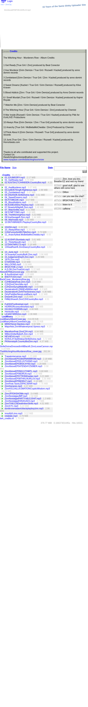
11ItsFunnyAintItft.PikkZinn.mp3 (20, 232)
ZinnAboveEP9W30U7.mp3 (18, 381)
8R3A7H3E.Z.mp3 (14, 267)
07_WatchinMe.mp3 (15, 210)
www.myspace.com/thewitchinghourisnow (23, 159)
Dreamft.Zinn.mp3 (14, 297)
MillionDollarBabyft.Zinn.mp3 (19, 334)
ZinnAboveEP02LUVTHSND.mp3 (21, 361)
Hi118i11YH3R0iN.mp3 (16, 309)
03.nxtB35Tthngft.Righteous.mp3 (21, 190)
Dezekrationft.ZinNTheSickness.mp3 (23, 292)
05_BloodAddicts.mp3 (16, 202)
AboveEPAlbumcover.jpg (12, 272)
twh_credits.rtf (7, 418)
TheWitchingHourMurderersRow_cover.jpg (21, 351)
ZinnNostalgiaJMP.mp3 (16, 396)
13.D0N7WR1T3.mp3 (15, 244)
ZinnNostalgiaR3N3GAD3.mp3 (20, 401)
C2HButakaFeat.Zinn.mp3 (18, 282)
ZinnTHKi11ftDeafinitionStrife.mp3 (21, 403)
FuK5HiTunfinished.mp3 (17, 304)
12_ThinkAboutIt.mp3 (15, 242)
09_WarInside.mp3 (14, 220)
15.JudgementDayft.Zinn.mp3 (19, 257)
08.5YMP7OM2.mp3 (15, 212)
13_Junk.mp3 (12, 252)
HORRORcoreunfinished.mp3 (19, 306)
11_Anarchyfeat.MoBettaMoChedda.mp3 (25, 234)
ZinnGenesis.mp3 (14, 386)
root (2, 5)
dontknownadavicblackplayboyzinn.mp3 (24, 408)
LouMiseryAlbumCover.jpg (13, 319)
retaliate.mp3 (11, 416)
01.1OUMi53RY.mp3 (15, 177)
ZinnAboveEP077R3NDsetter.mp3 (22, 376)
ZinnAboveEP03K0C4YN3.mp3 (20, 364)
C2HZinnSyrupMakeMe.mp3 (19, 287)
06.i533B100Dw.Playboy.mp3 (19, 205)
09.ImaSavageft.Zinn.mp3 (18, 217)
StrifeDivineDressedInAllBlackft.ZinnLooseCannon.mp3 (27, 346)
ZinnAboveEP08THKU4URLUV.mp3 (23, 379)
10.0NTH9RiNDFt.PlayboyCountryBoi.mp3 (26, 222)
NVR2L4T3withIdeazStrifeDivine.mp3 (23, 339)
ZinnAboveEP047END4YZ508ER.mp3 (24, 366)
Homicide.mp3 (12, 311)
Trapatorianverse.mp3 (16, 356)
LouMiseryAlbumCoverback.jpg (15, 321)
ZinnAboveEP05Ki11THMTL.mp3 (21, 371)
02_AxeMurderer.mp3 (15, 187)
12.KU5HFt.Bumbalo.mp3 (17, 239)
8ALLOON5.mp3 (13, 264)
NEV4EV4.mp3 (12, 336)
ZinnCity (8, 5)
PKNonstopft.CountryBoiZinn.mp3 (21, 341)
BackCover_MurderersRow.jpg (15, 279)
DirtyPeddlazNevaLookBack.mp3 (21, 294)
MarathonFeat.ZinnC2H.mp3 (19, 331)
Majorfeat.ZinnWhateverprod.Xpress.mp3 (25, 326)
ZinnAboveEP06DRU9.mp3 (18, 374)
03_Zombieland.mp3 (15, 192)
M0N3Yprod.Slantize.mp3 (17, 324)
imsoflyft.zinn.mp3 (14, 413)
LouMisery (7, 316)
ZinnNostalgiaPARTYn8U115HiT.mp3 (23, 398)
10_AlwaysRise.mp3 (15, 229)
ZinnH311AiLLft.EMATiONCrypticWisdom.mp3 (27, 388)
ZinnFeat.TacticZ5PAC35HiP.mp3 (21, 383)
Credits (13, 51)
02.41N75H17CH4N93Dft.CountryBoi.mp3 (25, 182)
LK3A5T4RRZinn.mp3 (16, 314)
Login (10, 1)
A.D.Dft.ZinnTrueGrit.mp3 (17, 269)
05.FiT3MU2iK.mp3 (14, 200)
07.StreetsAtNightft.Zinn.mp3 (19, 207)
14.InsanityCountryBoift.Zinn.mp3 (21, 254)
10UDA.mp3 (11, 227)
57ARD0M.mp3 (12, 262)
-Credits (6, 175)
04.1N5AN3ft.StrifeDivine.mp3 (20, 195)
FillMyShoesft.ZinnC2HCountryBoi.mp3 (24, 299)
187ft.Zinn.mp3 (12, 259)
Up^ (4, 2)
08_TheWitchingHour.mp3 (18, 215)
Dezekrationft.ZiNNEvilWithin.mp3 (21, 289)
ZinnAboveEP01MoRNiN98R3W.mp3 (23, 359)
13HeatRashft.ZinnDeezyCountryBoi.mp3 (25, 247)
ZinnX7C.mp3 (12, 406)
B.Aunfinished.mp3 (14, 274)
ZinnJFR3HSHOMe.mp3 (17, 393)
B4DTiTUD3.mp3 (13, 277)
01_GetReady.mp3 (14, 180)
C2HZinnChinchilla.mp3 (16, 284)
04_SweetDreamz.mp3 (16, 197)
